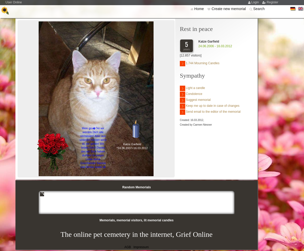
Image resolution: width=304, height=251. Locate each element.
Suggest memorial (195, 100)
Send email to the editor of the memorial (210, 112)
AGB (127, 247)
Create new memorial (229, 9)
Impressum (141, 247)
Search (259, 9)
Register (272, 2)
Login (255, 2)
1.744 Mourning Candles (199, 63)
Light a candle (192, 88)
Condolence (191, 94)
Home (199, 9)
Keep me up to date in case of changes (209, 106)
